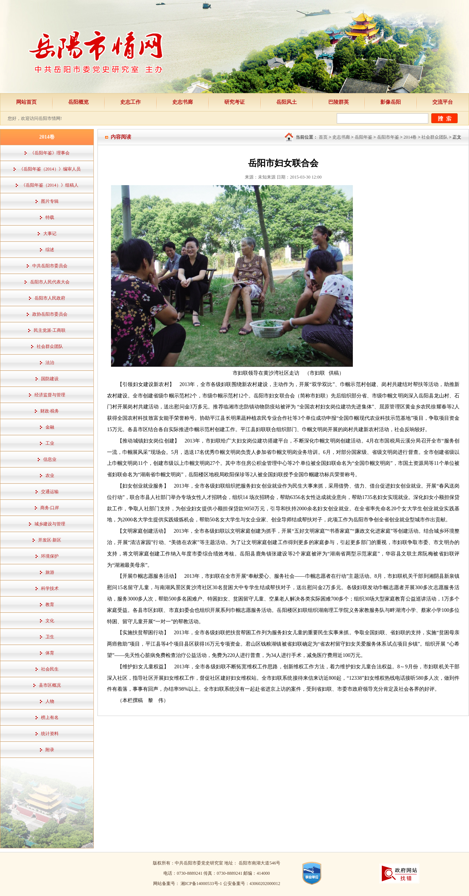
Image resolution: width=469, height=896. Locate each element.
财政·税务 (49, 411)
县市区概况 (50, 685)
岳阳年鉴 (363, 137)
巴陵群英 (338, 102)
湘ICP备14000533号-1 (202, 883)
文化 (49, 620)
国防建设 (50, 378)
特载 (49, 217)
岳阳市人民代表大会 (50, 281)
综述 (49, 249)
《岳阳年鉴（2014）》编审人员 (50, 169)
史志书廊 (182, 102)
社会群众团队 (50, 346)
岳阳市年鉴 (388, 137)
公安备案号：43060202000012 (251, 883)
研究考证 (234, 102)
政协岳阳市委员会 (49, 314)
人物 (49, 701)
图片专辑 (50, 201)
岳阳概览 (78, 102)
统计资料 (50, 733)
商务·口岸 (49, 507)
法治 (49, 362)
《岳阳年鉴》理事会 (50, 152)
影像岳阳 (390, 102)
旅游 (49, 572)
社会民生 (50, 669)
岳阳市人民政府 (49, 298)
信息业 (49, 459)
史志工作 (130, 102)
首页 (323, 137)
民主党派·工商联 (50, 330)
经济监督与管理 (49, 394)
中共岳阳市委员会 (49, 265)
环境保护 (50, 556)
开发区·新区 (49, 540)
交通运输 (50, 491)
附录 (49, 749)
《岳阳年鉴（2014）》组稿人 (49, 185)
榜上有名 (50, 717)
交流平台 (442, 102)
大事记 (49, 233)
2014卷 (410, 137)
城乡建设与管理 (49, 523)
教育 (49, 604)
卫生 (49, 636)
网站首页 (26, 102)
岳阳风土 (286, 102)
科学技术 (50, 588)
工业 (49, 443)
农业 (49, 475)
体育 (49, 653)
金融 (49, 427)
